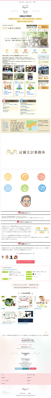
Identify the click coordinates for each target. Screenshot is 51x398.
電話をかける (28, 2)
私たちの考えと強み (38, 374)
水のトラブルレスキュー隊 (20, 284)
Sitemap (29, 393)
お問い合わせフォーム (27, 347)
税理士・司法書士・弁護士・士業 (39, 271)
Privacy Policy (22, 393)
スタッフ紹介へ (18, 368)
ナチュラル (35, 276)
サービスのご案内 (12, 380)
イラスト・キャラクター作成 (28, 18)
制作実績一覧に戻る (33, 284)
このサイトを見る (24, 261)
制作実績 (12, 377)
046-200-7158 (29, 340)
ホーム (12, 374)
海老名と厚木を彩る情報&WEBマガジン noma (24, 287)
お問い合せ (21, 2)
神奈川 (10, 278)
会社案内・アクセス (26, 368)
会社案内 (38, 380)
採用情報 (33, 368)
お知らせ (12, 383)
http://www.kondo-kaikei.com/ (9, 269)
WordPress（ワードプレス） (14, 18)
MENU (34, 2)
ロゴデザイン (38, 18)
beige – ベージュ (37, 274)
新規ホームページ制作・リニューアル (25, 21)
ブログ (38, 383)
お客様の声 (38, 377)
